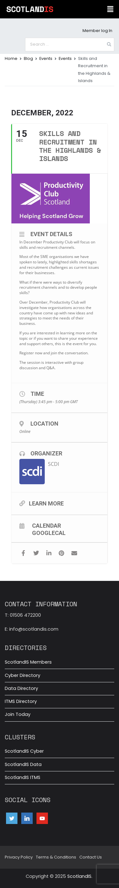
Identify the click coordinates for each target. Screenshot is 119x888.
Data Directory (21, 688)
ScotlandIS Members (28, 662)
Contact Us (90, 857)
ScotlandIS (79, 876)
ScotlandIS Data (23, 764)
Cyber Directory (22, 675)
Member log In (97, 31)
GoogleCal (49, 533)
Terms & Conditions (56, 857)
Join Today (17, 714)
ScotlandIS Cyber (24, 751)
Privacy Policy (19, 857)
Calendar (46, 525)
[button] (110, 9)
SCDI (53, 463)
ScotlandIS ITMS (22, 777)
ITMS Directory (21, 701)
